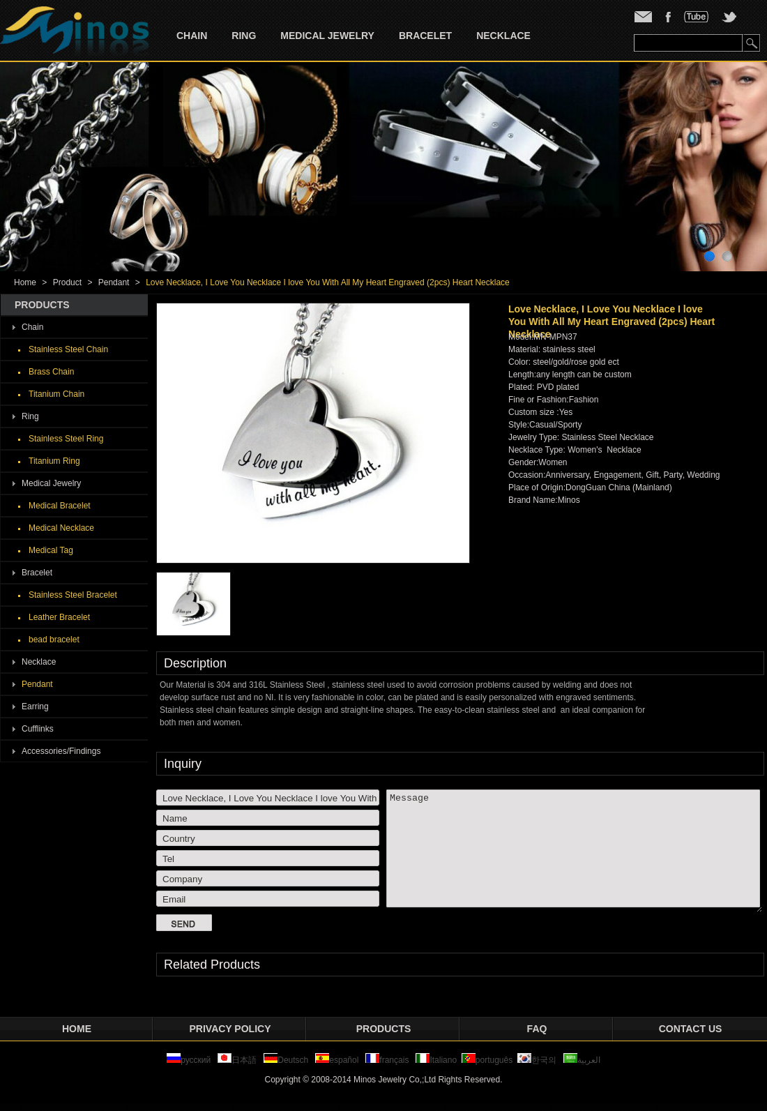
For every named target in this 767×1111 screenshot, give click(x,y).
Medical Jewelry (327, 35)
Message (574, 850)
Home (25, 282)
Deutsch (286, 1060)
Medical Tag (51, 550)
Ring (243, 35)
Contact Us (690, 1028)
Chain (191, 35)
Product (67, 282)
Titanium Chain (56, 394)
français (387, 1060)
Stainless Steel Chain (68, 349)
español (336, 1060)
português (487, 1060)
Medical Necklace (61, 528)
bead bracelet (54, 639)
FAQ (537, 1028)
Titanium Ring (54, 461)
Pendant (114, 282)
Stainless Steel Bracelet (73, 595)
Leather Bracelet (59, 617)
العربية (581, 1060)
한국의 (536, 1060)
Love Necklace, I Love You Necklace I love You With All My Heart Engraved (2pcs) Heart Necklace (328, 282)
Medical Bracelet (60, 506)
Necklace (503, 35)
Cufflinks (38, 729)
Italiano (436, 1060)
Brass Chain (51, 372)
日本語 (238, 1060)
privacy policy (230, 1028)
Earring (35, 706)
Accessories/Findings (61, 751)
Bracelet (425, 35)
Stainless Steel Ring (66, 439)
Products (383, 1028)
